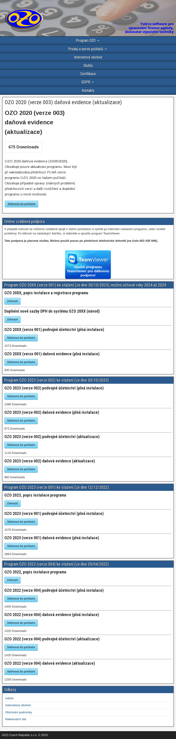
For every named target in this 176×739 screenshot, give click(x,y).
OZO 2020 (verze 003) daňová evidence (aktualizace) (63, 102)
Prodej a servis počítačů (85, 49)
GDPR (85, 82)
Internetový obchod (88, 57)
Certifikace (88, 74)
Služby (88, 65)
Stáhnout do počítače (22, 204)
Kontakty (88, 90)
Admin (9, 698)
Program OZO (86, 40)
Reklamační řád (15, 719)
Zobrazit (12, 301)
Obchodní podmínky (18, 712)
